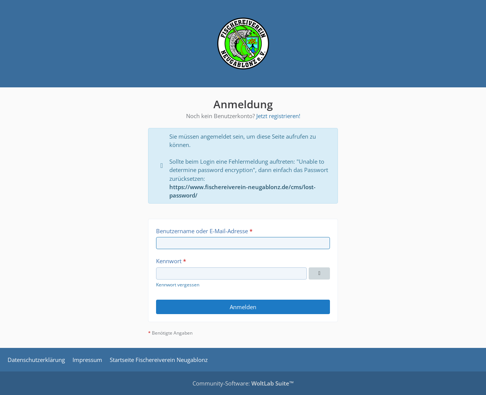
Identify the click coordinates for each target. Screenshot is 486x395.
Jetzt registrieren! (278, 116)
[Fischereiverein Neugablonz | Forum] (243, 43)
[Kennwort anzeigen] (319, 273)
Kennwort (168, 261)
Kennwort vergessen (177, 284)
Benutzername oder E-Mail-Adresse (202, 231)
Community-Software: (243, 383)
